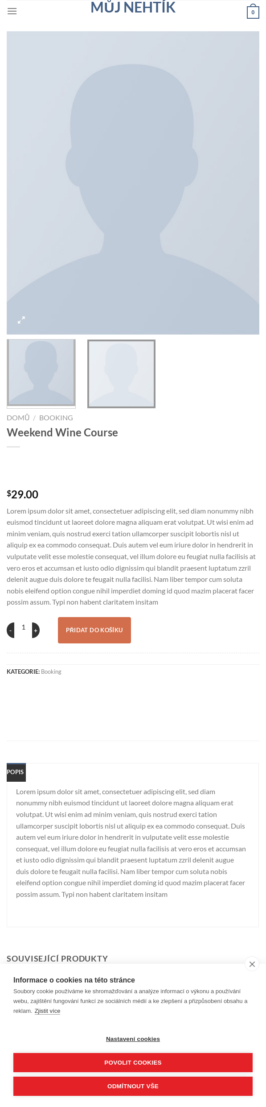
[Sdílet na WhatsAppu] (19, 690)
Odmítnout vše (133, 1086)
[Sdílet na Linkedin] (142, 690)
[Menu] (12, 11)
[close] (252, 963)
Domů (18, 417)
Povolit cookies (132, 1062)
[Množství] (23, 626)
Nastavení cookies (133, 1039)
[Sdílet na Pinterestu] (117, 690)
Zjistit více (48, 1010)
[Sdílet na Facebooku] (43, 690)
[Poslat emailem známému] (93, 690)
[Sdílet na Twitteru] (68, 690)
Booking (56, 417)
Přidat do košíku (94, 630)
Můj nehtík (132, 7)
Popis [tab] (15, 771)
